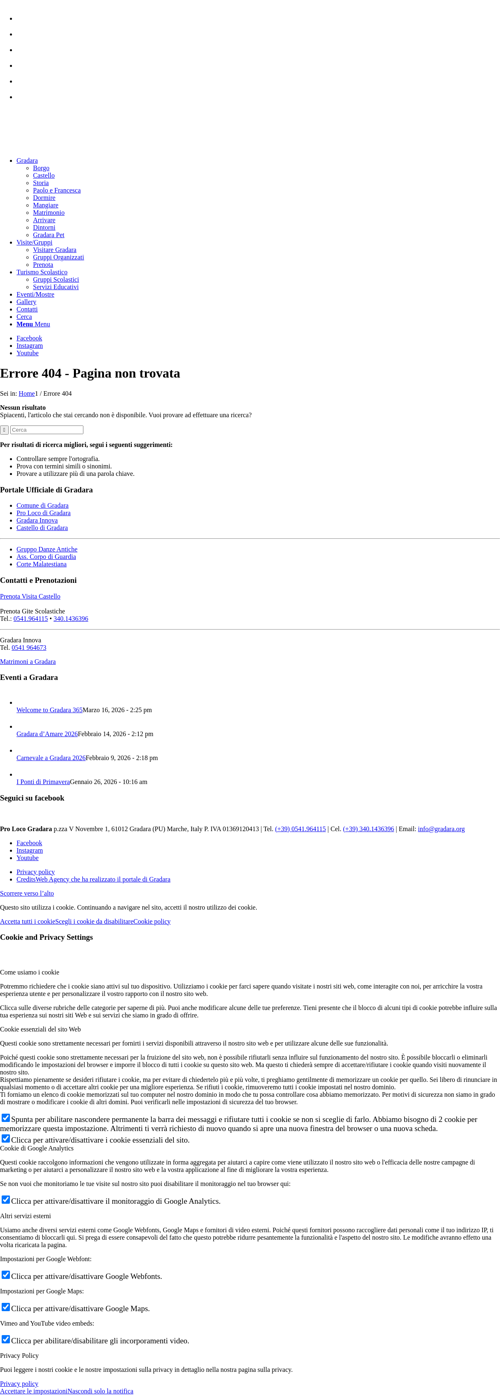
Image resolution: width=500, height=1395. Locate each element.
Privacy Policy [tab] (19, 1355)
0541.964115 (31, 618)
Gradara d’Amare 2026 (47, 733)
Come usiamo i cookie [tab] (29, 972)
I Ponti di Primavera (43, 781)
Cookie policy (152, 921)
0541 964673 (29, 647)
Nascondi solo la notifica (100, 1391)
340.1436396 (71, 618)
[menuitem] (258, 14)
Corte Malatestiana (41, 564)
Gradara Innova (37, 520)
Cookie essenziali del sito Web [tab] (40, 1029)
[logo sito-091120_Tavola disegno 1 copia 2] (62, 146)
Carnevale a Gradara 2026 (51, 757)
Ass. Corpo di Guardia (46, 556)
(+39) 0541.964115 (300, 828)
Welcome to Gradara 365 (50, 709)
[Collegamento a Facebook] (29, 338)
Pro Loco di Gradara (44, 512)
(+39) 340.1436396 (368, 828)
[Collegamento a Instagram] (30, 345)
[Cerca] (24, 316)
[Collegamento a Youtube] (28, 352)
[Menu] (33, 324)
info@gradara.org (441, 828)
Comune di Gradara (43, 505)
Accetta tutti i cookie (27, 921)
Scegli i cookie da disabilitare (94, 921)
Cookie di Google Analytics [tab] (36, 1148)
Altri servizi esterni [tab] (25, 1215)
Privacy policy (19, 1383)
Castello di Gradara (42, 527)
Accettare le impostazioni (33, 1391)
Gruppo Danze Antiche (47, 549)
